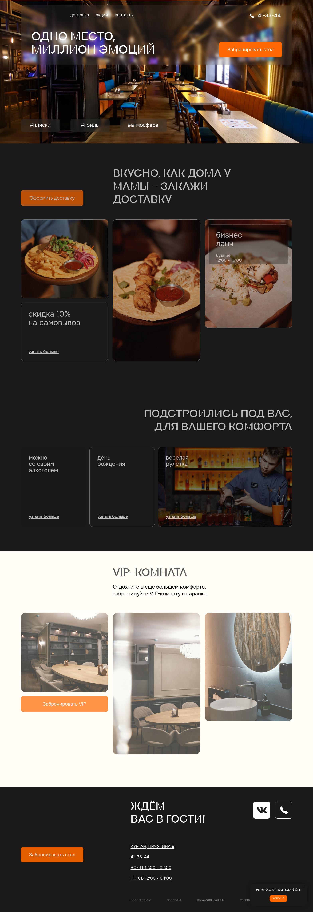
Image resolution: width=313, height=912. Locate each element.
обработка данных (210, 900)
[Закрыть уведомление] (304, 887)
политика (174, 900)
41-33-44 (269, 15)
